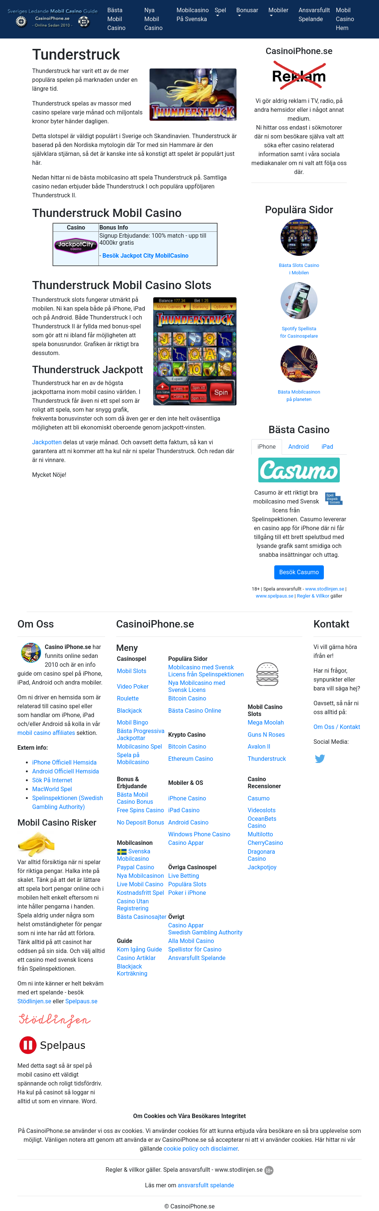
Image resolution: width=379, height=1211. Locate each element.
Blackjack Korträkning (132, 970)
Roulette (128, 698)
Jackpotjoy (262, 867)
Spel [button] (220, 10)
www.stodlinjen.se (324, 589)
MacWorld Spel (52, 789)
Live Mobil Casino (140, 884)
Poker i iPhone (187, 892)
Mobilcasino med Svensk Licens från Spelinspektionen (206, 671)
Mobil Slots (132, 671)
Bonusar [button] (247, 10)
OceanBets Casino (262, 822)
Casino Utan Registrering (133, 905)
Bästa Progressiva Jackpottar (141, 734)
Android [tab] (298, 446)
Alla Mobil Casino (191, 940)
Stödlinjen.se (34, 1001)
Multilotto (260, 834)
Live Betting (183, 875)
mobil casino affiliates (46, 732)
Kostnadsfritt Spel (140, 892)
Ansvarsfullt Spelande (196, 957)
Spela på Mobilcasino (133, 759)
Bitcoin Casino (187, 698)
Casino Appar (186, 842)
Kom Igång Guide (139, 949)
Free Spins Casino (140, 810)
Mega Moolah (266, 722)
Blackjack (129, 710)
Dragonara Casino (261, 855)
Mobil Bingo (132, 722)
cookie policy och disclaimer (201, 1148)
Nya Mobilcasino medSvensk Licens (196, 686)
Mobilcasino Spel (139, 746)
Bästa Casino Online (194, 710)
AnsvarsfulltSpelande (316, 15)
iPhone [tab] (267, 446)
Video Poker (133, 686)
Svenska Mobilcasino (134, 855)
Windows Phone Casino (199, 834)
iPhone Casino (187, 798)
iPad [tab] (327, 446)
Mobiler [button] (278, 10)
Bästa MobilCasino (124, 19)
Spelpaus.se (82, 1001)
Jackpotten (47, 442)
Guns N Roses (266, 734)
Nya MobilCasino (159, 19)
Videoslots (261, 810)
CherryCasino (265, 842)
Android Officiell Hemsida (65, 771)
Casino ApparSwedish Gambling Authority (205, 929)
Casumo (258, 798)
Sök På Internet (52, 780)
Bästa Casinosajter (142, 916)
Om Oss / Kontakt (336, 726)
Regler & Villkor (313, 596)
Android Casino (188, 822)
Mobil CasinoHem (353, 19)
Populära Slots (187, 884)
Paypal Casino (135, 867)
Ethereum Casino (190, 758)
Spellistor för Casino (194, 949)
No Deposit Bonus (140, 822)
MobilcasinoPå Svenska (194, 15)
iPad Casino (183, 810)
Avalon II (259, 746)
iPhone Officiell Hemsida (64, 762)
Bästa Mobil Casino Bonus (135, 798)
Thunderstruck (267, 758)
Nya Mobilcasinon (140, 875)
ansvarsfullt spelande (206, 1185)
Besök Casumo (299, 572)
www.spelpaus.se (274, 596)
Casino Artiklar (136, 957)
